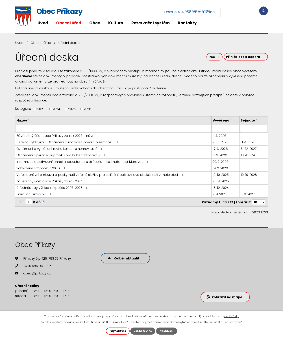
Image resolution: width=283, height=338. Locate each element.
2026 (87, 109)
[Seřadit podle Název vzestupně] (29, 119)
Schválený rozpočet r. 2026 (41, 168)
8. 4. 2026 (248, 142)
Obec (94, 23)
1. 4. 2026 (220, 135)
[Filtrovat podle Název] (113, 128)
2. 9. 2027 (248, 194)
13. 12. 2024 (221, 187)
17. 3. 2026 (220, 148)
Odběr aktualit (122, 257)
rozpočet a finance (30, 100)
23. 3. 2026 (221, 142)
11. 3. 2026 (220, 155)
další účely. (231, 316)
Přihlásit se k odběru (245, 57)
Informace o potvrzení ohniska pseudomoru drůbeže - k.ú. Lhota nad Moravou (83, 161)
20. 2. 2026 (221, 161)
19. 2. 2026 (220, 168)
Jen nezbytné (142, 331)
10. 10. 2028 (249, 174)
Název (21, 120)
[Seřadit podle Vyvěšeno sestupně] (231, 121)
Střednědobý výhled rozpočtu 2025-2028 (52, 187)
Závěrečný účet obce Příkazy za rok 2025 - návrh (55, 135)
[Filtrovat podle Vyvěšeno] (225, 128)
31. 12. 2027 (249, 148)
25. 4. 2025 (221, 181)
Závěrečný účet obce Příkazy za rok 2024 (49, 181)
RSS (213, 57)
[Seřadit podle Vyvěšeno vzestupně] (231, 119)
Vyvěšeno (221, 120)
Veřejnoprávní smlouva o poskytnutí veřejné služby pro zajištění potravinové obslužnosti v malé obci (100, 174)
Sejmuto (248, 120)
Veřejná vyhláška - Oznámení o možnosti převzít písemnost (67, 142)
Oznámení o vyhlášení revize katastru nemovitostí (59, 148)
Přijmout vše (116, 331)
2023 (41, 109)
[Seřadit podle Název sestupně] (29, 121)
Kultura (115, 23)
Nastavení (167, 331)
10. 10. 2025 (221, 174)
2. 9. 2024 (220, 194)
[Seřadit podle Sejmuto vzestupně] (257, 119)
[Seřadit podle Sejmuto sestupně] (257, 121)
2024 (56, 109)
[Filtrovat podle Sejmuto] (253, 128)
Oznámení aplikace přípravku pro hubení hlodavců (61, 155)
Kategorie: (23, 108)
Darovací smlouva (34, 194)
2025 (72, 109)
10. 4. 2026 (248, 155)
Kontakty (187, 23)
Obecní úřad (68, 23)
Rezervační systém (150, 23)
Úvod (43, 23)
